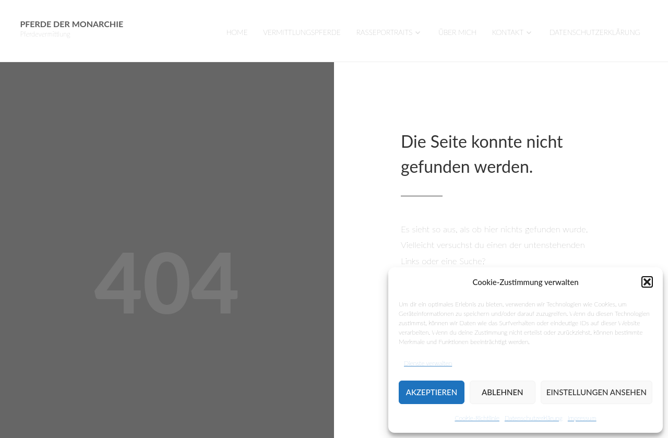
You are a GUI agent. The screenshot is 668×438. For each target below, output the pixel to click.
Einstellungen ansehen (596, 392)
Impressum (582, 418)
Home (236, 32)
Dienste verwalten (428, 363)
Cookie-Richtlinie (477, 418)
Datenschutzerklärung (534, 418)
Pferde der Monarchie (71, 24)
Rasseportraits (384, 32)
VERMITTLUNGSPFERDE (301, 32)
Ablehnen (502, 392)
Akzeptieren (431, 392)
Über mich (457, 32)
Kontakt (507, 32)
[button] (647, 282)
